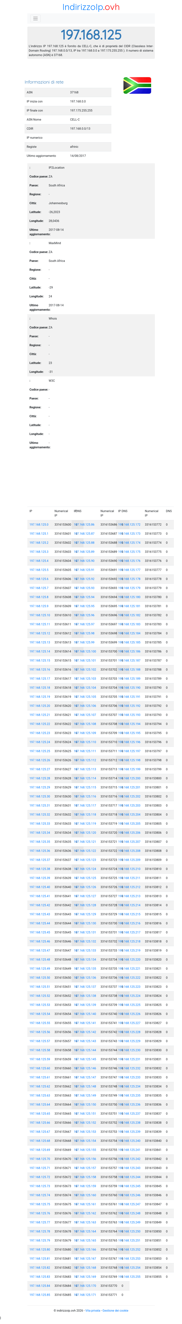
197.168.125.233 (129, 1077)
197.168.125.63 (40, 1095)
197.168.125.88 (84, 542)
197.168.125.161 (85, 1204)
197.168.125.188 (129, 669)
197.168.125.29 (40, 787)
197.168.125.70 (40, 1159)
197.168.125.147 (85, 1077)
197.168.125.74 (40, 1195)
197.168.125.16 (40, 669)
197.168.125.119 (85, 823)
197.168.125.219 (129, 950)
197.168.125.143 (85, 1041)
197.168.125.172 (129, 524)
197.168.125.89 (84, 552)
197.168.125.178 (129, 579)
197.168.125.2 (39, 542)
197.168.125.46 (40, 941)
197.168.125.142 (85, 1032)
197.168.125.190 (129, 687)
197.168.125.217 (129, 932)
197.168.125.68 (40, 1141)
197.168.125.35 (40, 842)
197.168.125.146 (85, 1068)
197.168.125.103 (85, 678)
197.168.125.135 (85, 968)
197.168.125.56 (40, 1032)
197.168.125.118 (85, 814)
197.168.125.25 (40, 751)
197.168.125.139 (85, 1005)
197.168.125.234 (129, 1086)
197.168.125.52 (40, 996)
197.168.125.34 (40, 832)
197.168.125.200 (129, 778)
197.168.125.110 (85, 742)
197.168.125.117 (85, 805)
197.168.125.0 (39, 524)
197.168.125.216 (129, 923)
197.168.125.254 (129, 1267)
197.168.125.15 (40, 660)
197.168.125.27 (40, 769)
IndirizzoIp (82, 6)
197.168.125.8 (39, 597)
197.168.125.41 (40, 896)
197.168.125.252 (129, 1249)
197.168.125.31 (40, 805)
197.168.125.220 (129, 959)
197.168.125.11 (40, 624)
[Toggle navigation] (35, 18)
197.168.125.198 (129, 760)
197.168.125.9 (39, 606)
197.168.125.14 (40, 651)
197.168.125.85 (40, 1295)
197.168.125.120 (85, 832)
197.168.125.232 (129, 1068)
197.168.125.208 (129, 851)
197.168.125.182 (129, 615)
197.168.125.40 (40, 887)
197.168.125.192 (129, 706)
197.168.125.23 (40, 733)
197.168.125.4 (39, 561)
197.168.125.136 (85, 977)
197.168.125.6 (39, 579)
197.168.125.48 (40, 959)
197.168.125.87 (84, 533)
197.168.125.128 (85, 905)
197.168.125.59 (40, 1059)
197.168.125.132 (85, 941)
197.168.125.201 (129, 787)
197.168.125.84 (40, 1286)
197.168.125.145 (85, 1059)
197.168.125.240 (129, 1141)
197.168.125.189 (129, 678)
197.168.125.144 (85, 1050)
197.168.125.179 (129, 588)
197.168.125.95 (84, 606)
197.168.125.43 (40, 914)
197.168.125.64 (40, 1104)
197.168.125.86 (84, 524)
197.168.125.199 (129, 769)
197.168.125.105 (85, 697)
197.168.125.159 (85, 1186)
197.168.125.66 (40, 1122)
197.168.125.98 (84, 633)
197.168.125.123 (85, 860)
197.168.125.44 (40, 923)
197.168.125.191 (129, 697)
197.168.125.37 (40, 860)
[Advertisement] (91, 70)
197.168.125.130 (85, 923)
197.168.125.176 (129, 561)
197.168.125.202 (129, 796)
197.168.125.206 (129, 832)
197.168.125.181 (129, 606)
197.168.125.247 (129, 1204)
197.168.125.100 (85, 651)
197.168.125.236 (129, 1104)
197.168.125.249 (129, 1222)
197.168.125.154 (85, 1141)
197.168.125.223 (129, 987)
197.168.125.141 (85, 1023)
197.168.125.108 (85, 724)
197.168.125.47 (40, 950)
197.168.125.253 (129, 1258)
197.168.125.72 (40, 1177)
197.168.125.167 (85, 1258)
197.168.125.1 (39, 533)
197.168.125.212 (129, 887)
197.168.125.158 (85, 1177)
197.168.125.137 (85, 987)
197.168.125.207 (129, 842)
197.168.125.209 (129, 860)
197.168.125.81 (40, 1258)
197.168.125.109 (85, 733)
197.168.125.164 (85, 1231)
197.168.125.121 (85, 842)
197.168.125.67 (40, 1132)
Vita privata (92, 1310)
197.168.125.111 (85, 751)
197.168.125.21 (40, 715)
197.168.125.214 (129, 905)
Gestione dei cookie (115, 1310)
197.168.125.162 (85, 1213)
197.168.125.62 (40, 1086)
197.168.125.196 (129, 742)
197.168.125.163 (85, 1222)
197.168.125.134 (85, 959)
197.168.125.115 (85, 787)
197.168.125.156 (85, 1159)
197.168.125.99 (84, 642)
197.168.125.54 (40, 1014)
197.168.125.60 (40, 1068)
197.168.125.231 (129, 1059)
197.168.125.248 (129, 1213)
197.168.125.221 (129, 968)
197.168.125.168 (85, 1267)
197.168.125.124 (85, 869)
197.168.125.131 (85, 932)
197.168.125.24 (40, 742)
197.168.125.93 (84, 588)
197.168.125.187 (129, 660)
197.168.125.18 (40, 687)
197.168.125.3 (39, 552)
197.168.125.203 (129, 805)
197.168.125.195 (129, 733)
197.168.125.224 (129, 996)
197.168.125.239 (129, 1132)
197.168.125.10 (40, 615)
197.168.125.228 (129, 1032)
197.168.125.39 (40, 878)
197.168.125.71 (40, 1168)
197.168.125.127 (85, 896)
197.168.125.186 (129, 651)
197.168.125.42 (40, 905)
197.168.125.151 (85, 1113)
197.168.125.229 (129, 1041)
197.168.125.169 (85, 1277)
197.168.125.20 (40, 706)
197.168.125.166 (85, 1249)
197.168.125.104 (85, 687)
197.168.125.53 (40, 1005)
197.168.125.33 (40, 823)
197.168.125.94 (84, 597)
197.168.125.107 (85, 715)
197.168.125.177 (129, 570)
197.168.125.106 (85, 706)
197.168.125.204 (129, 814)
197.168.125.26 (40, 760)
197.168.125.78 (40, 1231)
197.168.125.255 (129, 1277)
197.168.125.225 (129, 1005)
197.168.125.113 (85, 769)
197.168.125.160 (85, 1195)
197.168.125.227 (129, 1023)
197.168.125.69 (40, 1150)
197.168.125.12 (40, 633)
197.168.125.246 (129, 1195)
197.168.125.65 (40, 1113)
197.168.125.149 (85, 1095)
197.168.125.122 (85, 851)
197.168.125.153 (85, 1132)
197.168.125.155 (85, 1150)
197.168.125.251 (129, 1240)
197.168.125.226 (129, 1014)
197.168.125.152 (85, 1122)
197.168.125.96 (84, 615)
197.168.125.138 (85, 996)
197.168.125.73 (40, 1186)
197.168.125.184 (129, 633)
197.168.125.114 (85, 778)
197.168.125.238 (129, 1122)
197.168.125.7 (39, 588)
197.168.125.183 (129, 624)
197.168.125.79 (40, 1240)
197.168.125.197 (129, 751)
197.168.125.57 (40, 1041)
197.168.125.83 (40, 1277)
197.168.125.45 (40, 932)
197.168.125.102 (85, 669)
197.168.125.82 (40, 1267)
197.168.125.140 (85, 1014)
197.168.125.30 (40, 796)
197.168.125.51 (40, 987)
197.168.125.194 (129, 724)
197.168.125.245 (129, 1186)
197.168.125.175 (129, 552)
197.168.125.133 (85, 950)
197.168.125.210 (129, 869)
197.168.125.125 (85, 878)
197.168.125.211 (129, 878)
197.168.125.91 (84, 570)
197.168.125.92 (84, 579)
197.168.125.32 (40, 814)
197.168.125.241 (129, 1150)
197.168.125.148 (85, 1086)
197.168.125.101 (85, 660)
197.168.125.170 (85, 1286)
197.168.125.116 (85, 796)
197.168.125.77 (40, 1222)
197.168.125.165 (85, 1240)
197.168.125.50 (40, 977)
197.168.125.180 (129, 597)
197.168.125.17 (40, 678)
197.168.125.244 (129, 1177)
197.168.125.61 (40, 1077)
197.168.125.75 (40, 1204)
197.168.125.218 (129, 941)
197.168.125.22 (40, 724)
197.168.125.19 (40, 697)
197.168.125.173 (129, 533)
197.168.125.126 (85, 887)
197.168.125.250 (129, 1231)
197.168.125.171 (85, 1295)
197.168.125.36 (40, 851)
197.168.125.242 (129, 1159)
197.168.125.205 (129, 823)
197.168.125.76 (40, 1213)
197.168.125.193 (129, 715)
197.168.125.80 (40, 1249)
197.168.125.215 (129, 914)
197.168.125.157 (85, 1168)
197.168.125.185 (129, 642)
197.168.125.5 (39, 570)
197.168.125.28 (40, 778)
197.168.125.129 (85, 914)
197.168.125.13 (40, 642)
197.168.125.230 (129, 1050)
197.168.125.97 (84, 624)
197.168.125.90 (84, 561)
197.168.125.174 (129, 542)
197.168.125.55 (40, 1023)
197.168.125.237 (129, 1113)
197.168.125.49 (40, 968)
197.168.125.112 (85, 760)
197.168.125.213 (129, 896)
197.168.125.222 (129, 977)
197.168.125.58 (40, 1050)
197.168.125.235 (129, 1095)
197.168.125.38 (40, 869)
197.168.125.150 (85, 1104)
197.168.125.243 (129, 1168)
